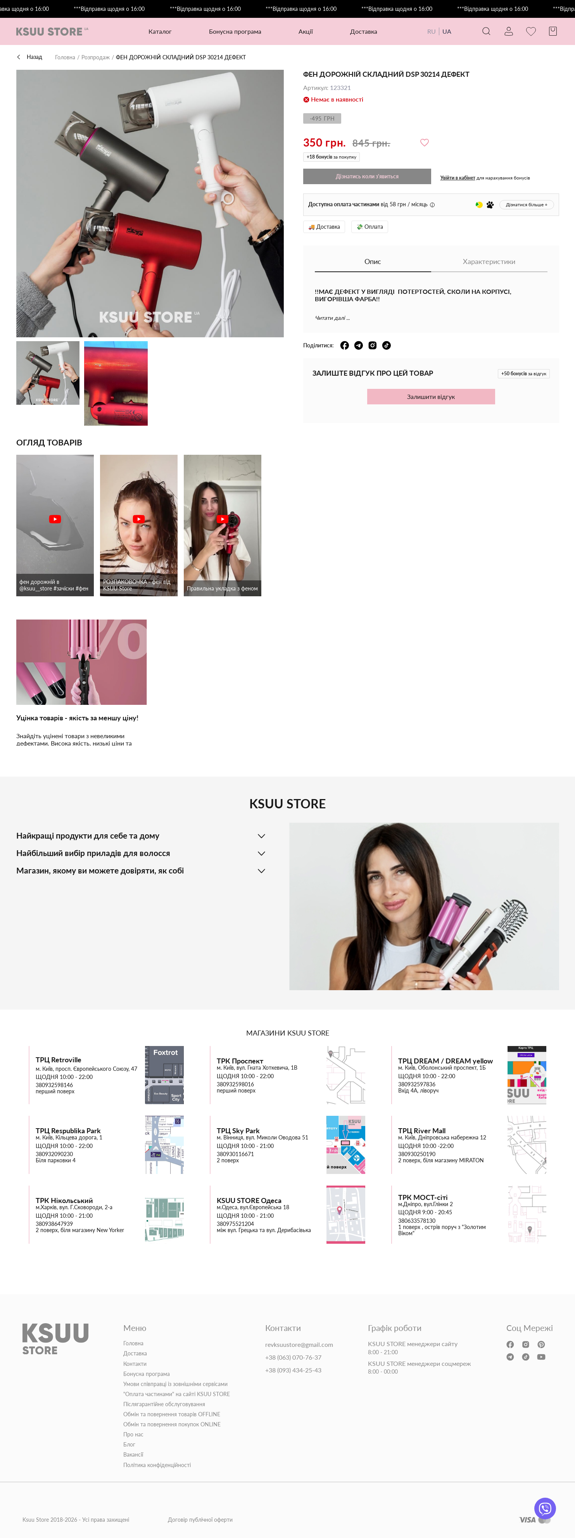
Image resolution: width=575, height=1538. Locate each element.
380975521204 (235, 1224)
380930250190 (416, 1154)
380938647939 (54, 1224)
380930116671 (235, 1154)
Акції (306, 31)
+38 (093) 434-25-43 (293, 1370)
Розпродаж (95, 57)
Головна (65, 57)
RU (431, 31)
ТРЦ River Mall (421, 1131)
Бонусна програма (235, 31)
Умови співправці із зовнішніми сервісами (175, 1384)
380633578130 (416, 1221)
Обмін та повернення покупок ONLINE (172, 1424)
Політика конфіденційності (157, 1465)
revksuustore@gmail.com (299, 1344)
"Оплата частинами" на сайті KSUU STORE (176, 1394)
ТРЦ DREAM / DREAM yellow (445, 1061)
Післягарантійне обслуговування (164, 1404)
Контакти (135, 1364)
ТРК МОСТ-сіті (423, 1197)
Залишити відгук (431, 396)
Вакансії (133, 1455)
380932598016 (235, 1084)
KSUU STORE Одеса (249, 1200)
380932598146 (54, 1085)
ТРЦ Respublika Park (68, 1131)
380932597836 (416, 1084)
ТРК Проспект (240, 1061)
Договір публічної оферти (200, 1520)
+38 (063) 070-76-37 (293, 1357)
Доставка (363, 31)
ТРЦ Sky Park (238, 1131)
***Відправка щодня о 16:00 (122, 9)
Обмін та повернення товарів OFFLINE (171, 1414)
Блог (129, 1444)
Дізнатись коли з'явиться (367, 176)
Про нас (133, 1434)
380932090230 (54, 1154)
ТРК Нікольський (64, 1200)
